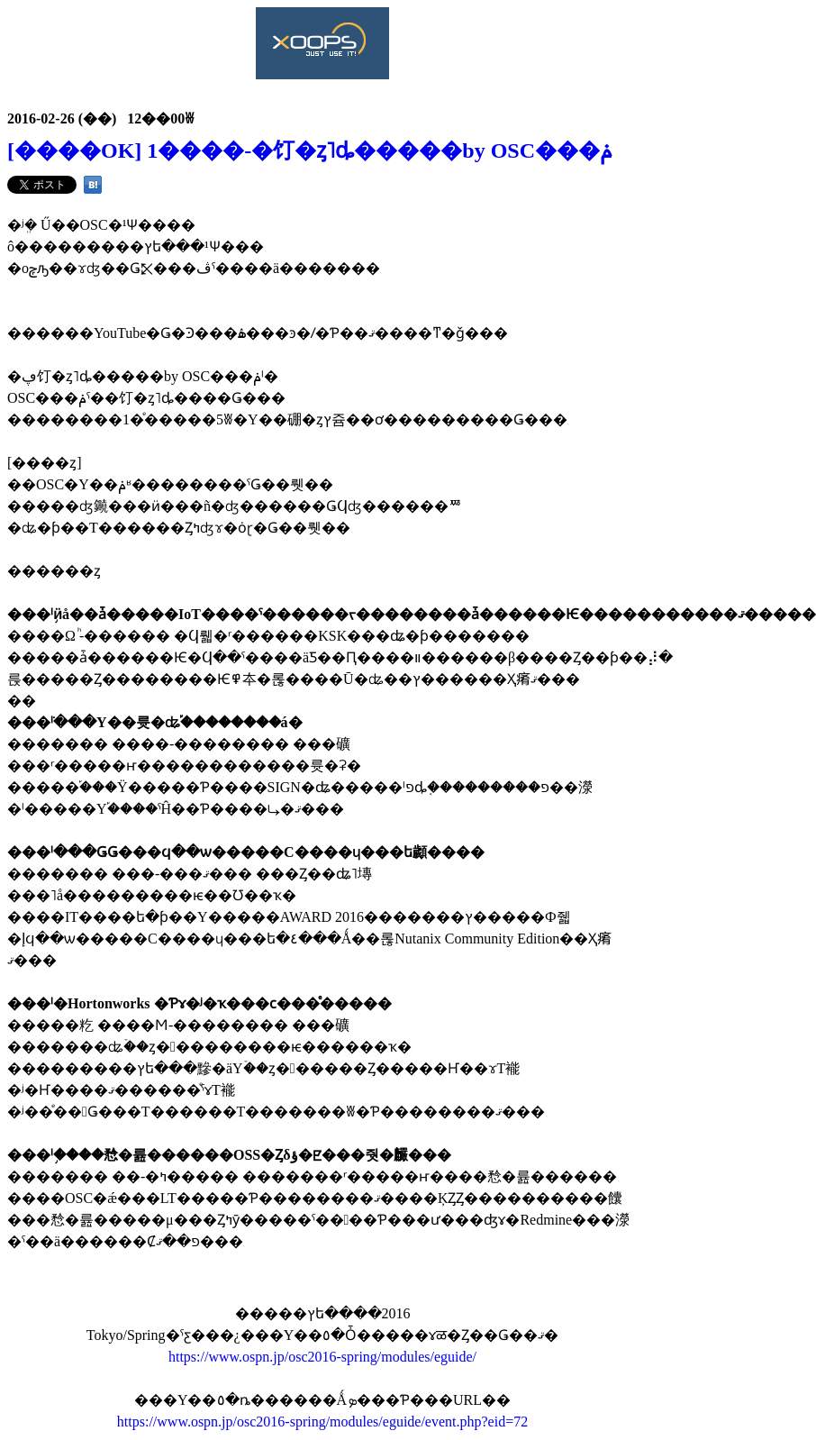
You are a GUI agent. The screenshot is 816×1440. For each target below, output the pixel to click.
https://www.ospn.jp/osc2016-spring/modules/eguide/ (322, 1356)
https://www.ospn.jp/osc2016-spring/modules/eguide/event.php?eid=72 (322, 1421)
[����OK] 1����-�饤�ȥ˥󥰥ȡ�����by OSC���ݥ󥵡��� (309, 150)
